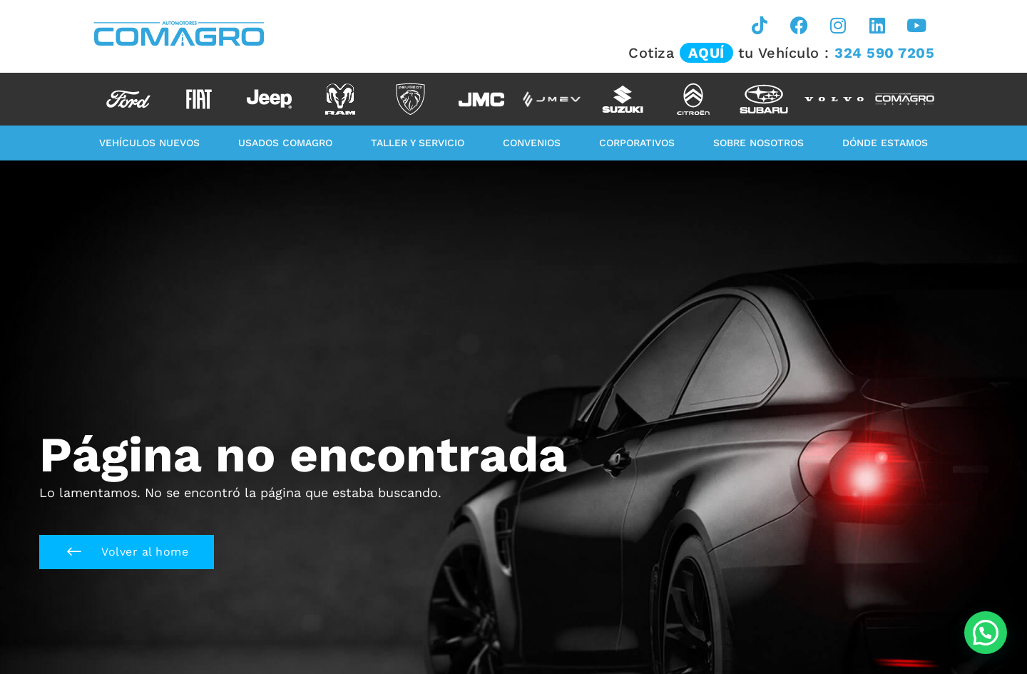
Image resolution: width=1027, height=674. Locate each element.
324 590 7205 (884, 52)
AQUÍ (706, 52)
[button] (126, 552)
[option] (128, 99)
